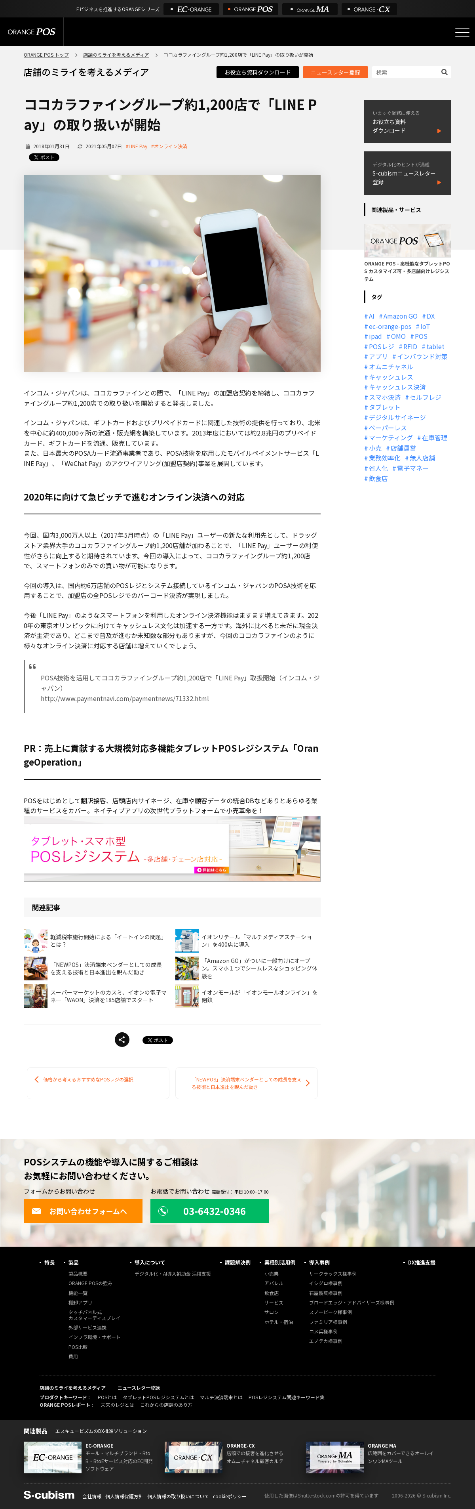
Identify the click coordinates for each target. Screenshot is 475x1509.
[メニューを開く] (462, 32)
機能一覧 (77, 1293)
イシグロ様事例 (325, 1283)
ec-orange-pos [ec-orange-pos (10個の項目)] (390, 326)
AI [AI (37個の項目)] (371, 316)
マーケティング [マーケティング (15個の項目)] (391, 437)
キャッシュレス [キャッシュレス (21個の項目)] (391, 377)
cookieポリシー (230, 1496)
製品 (73, 1262)
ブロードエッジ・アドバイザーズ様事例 (351, 1303)
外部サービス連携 (87, 1328)
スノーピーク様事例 (330, 1312)
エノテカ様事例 (325, 1341)
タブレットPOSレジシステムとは (158, 1397)
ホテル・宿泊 (278, 1322)
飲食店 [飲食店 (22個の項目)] (378, 478)
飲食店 (271, 1293)
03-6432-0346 (202, 1211)
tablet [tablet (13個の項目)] (435, 346)
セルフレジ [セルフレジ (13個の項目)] (425, 397)
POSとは (107, 1397)
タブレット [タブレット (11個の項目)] (385, 407)
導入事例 (319, 1262)
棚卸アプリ (80, 1303)
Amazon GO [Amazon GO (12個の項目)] (401, 316)
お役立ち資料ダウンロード (257, 72)
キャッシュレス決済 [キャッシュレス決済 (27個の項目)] (397, 387)
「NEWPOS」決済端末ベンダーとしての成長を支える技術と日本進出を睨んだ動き (247, 1083)
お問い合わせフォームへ (79, 1211)
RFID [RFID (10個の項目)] (410, 346)
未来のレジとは (117, 1404)
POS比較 (77, 1347)
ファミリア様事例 (328, 1322)
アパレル (273, 1283)
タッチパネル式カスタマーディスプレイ (94, 1315)
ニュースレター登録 (335, 72)
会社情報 (91, 1496)
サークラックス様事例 (333, 1274)
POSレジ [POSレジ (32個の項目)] (381, 346)
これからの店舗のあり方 (166, 1404)
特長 (49, 1262)
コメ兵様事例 (323, 1332)
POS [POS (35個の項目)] (421, 336)
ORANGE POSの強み (90, 1283)
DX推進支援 (421, 1262)
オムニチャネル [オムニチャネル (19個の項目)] (391, 366)
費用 (73, 1357)
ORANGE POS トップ (46, 54)
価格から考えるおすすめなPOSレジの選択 (88, 1079)
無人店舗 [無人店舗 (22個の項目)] (422, 457)
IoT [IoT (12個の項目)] (425, 326)
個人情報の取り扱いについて (178, 1496)
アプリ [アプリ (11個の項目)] (378, 356)
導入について (150, 1262)
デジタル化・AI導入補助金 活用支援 (173, 1274)
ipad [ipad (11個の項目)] (375, 336)
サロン (271, 1312)
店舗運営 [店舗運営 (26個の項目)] (403, 448)
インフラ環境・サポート (94, 1337)
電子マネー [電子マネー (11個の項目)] (413, 468)
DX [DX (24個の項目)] (431, 316)
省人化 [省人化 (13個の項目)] (378, 468)
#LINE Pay (136, 146)
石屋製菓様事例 (325, 1293)
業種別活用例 (279, 1262)
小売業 (271, 1274)
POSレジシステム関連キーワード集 (287, 1397)
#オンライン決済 (169, 146)
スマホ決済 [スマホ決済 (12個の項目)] (385, 397)
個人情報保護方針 (124, 1496)
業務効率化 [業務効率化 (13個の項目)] (385, 457)
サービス (273, 1303)
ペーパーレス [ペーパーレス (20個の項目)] (388, 427)
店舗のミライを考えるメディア (116, 54)
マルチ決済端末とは (221, 1397)
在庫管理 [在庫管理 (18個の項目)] (434, 437)
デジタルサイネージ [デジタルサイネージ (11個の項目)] (397, 417)
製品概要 (77, 1274)
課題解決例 (238, 1262)
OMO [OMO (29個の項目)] (398, 336)
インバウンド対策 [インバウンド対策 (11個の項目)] (422, 356)
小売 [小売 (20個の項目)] (375, 448)
